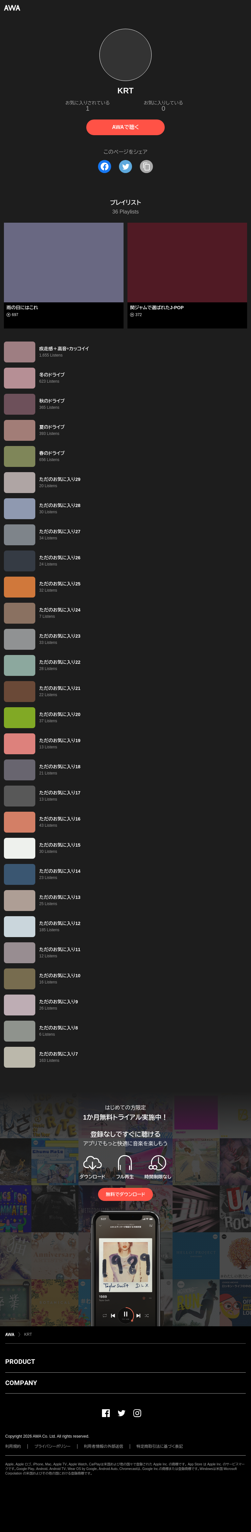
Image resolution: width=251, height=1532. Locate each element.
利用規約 (13, 1446)
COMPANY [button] (21, 1383)
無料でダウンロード (125, 1194)
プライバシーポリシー (52, 1446)
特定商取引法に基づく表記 (160, 1446)
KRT (28, 1334)
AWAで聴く (125, 127)
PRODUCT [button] (20, 1361)
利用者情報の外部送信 (103, 1446)
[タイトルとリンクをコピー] (146, 166)
